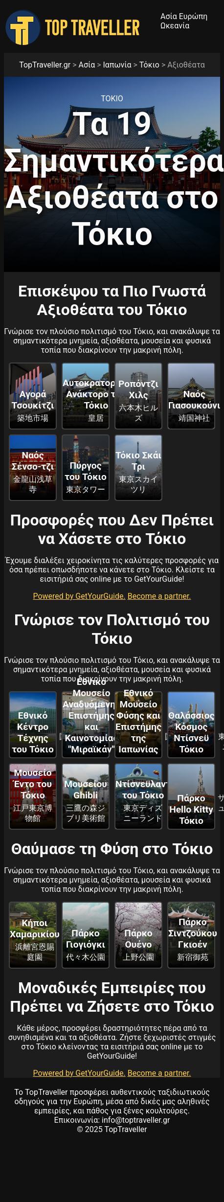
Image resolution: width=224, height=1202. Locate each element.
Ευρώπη (193, 16)
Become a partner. (159, 596)
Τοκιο (112, 98)
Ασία (168, 16)
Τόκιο (149, 64)
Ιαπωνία (117, 64)
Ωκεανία (174, 25)
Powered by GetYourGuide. (79, 596)
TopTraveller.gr (44, 64)
